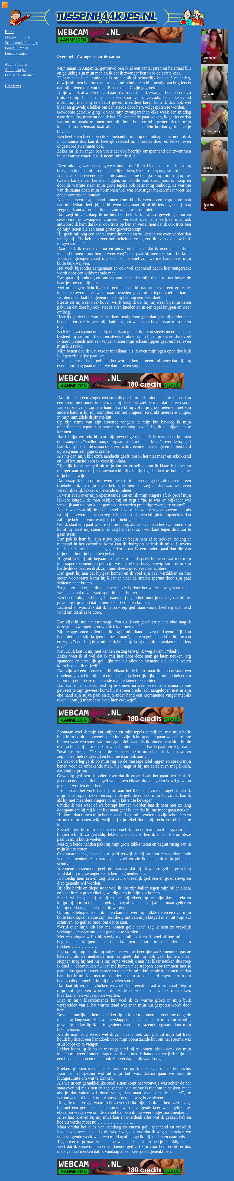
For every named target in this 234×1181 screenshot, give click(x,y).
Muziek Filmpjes (18, 37)
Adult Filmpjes (16, 64)
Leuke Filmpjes (17, 48)
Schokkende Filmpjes (21, 43)
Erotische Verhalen (19, 75)
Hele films (13, 86)
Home (9, 32)
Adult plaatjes (15, 70)
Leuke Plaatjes (16, 53)
